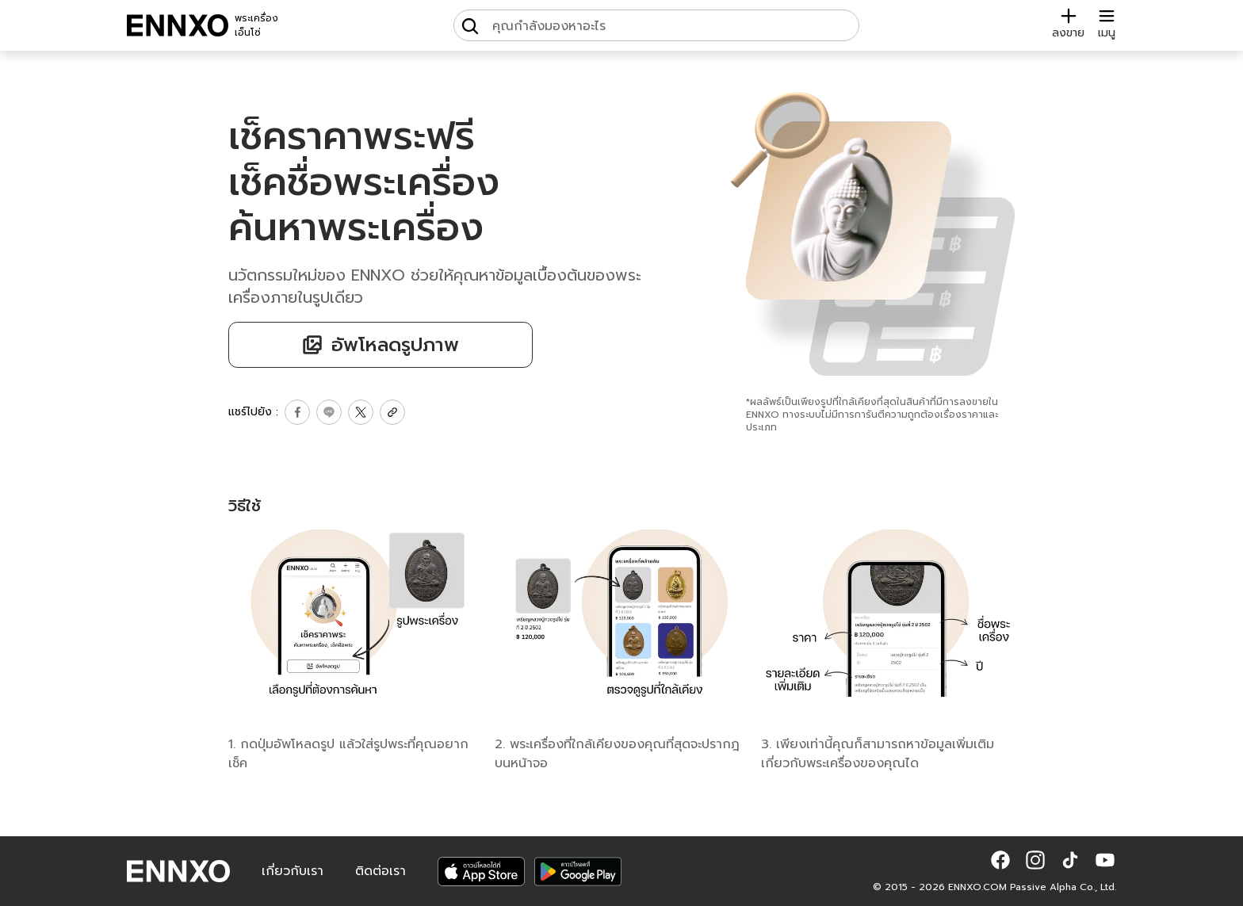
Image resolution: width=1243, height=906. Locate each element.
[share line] (329, 412)
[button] (1000, 860)
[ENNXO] (177, 25)
